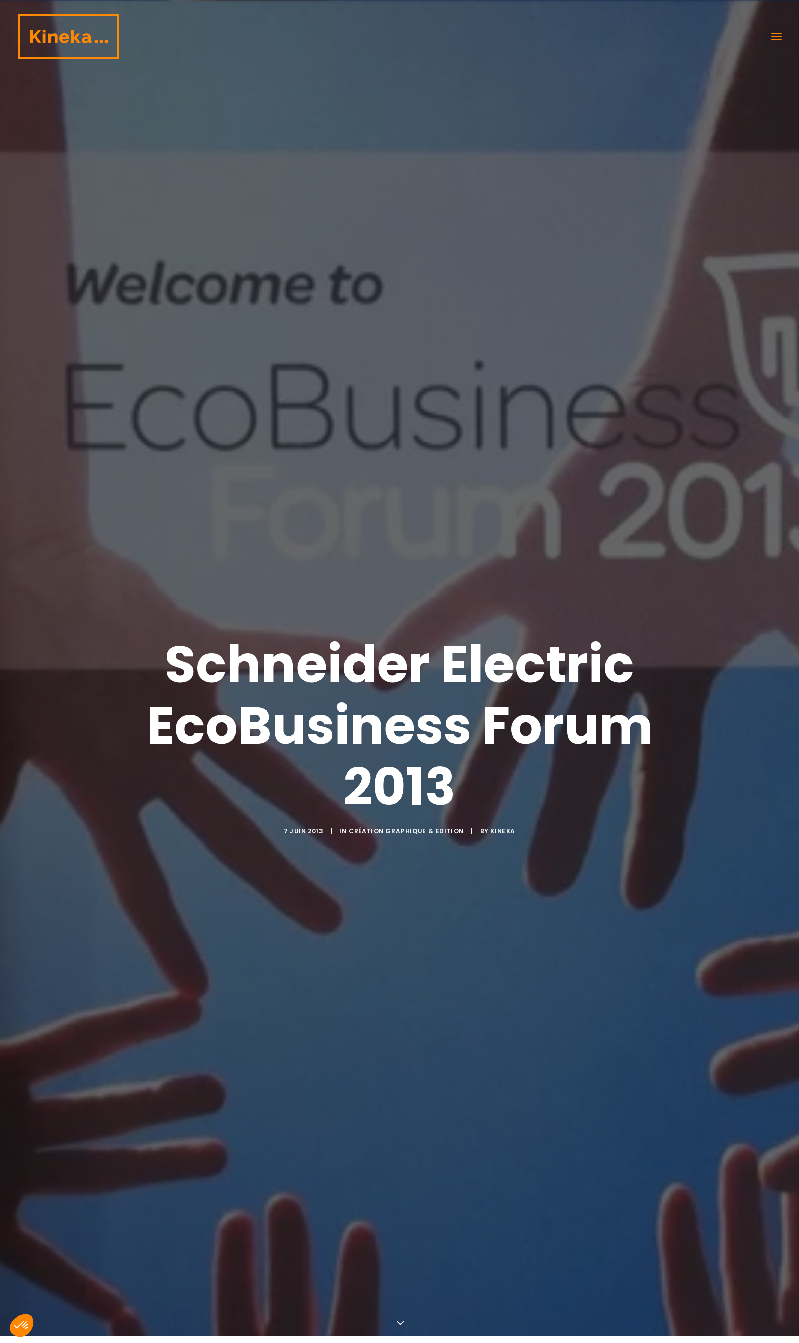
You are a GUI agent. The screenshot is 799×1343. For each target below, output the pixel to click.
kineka (502, 731)
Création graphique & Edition (406, 731)
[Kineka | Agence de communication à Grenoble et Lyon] (68, 36)
